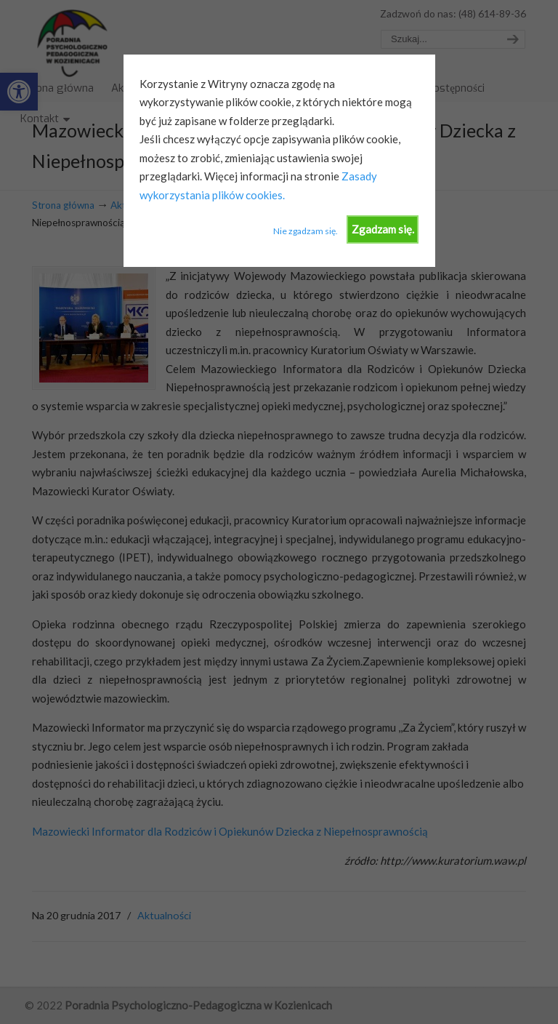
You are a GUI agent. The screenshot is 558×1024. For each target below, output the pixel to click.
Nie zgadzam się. (305, 230)
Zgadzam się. (383, 229)
